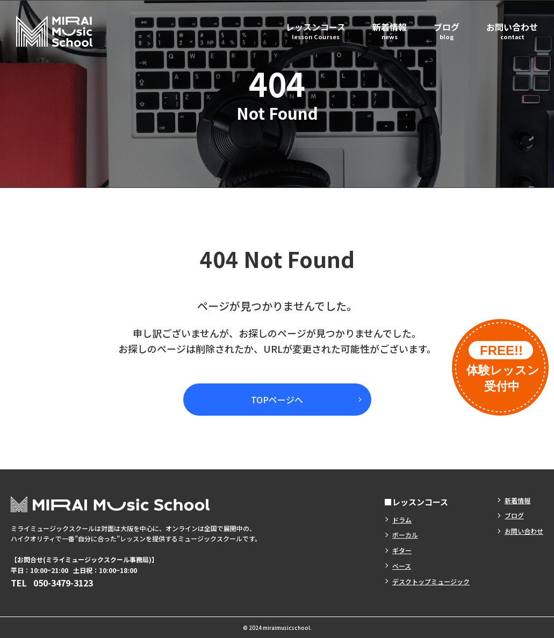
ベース (401, 565)
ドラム (402, 519)
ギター (402, 550)
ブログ (446, 30)
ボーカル (405, 534)
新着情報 (389, 30)
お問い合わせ (512, 30)
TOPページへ (277, 399)
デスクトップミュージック (431, 581)
